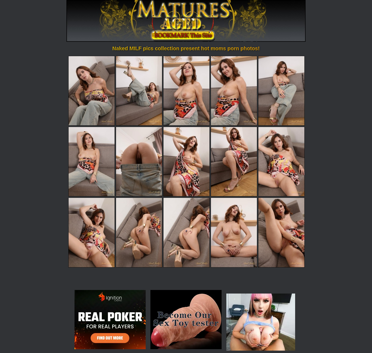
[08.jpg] (186, 161)
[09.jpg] (234, 161)
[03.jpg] (186, 91)
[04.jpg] (234, 91)
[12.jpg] (139, 232)
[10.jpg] (281, 161)
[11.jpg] (91, 232)
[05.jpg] (281, 91)
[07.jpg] (139, 161)
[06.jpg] (91, 161)
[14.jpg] (234, 232)
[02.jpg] (139, 91)
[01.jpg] (91, 91)
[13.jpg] (186, 232)
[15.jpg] (281, 232)
